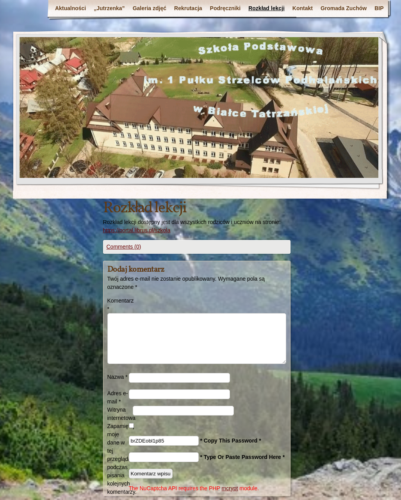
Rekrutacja (188, 8)
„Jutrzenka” (109, 8)
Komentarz (118, 304)
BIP (378, 8)
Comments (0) (124, 247)
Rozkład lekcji (266, 8)
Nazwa (117, 377)
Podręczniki (225, 8)
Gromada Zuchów (344, 8)
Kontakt (302, 8)
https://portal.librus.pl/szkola (137, 230)
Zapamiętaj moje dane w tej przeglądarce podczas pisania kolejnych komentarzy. (118, 459)
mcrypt (229, 488)
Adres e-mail (117, 397)
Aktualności (70, 8)
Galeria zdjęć (149, 8)
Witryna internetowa (120, 414)
